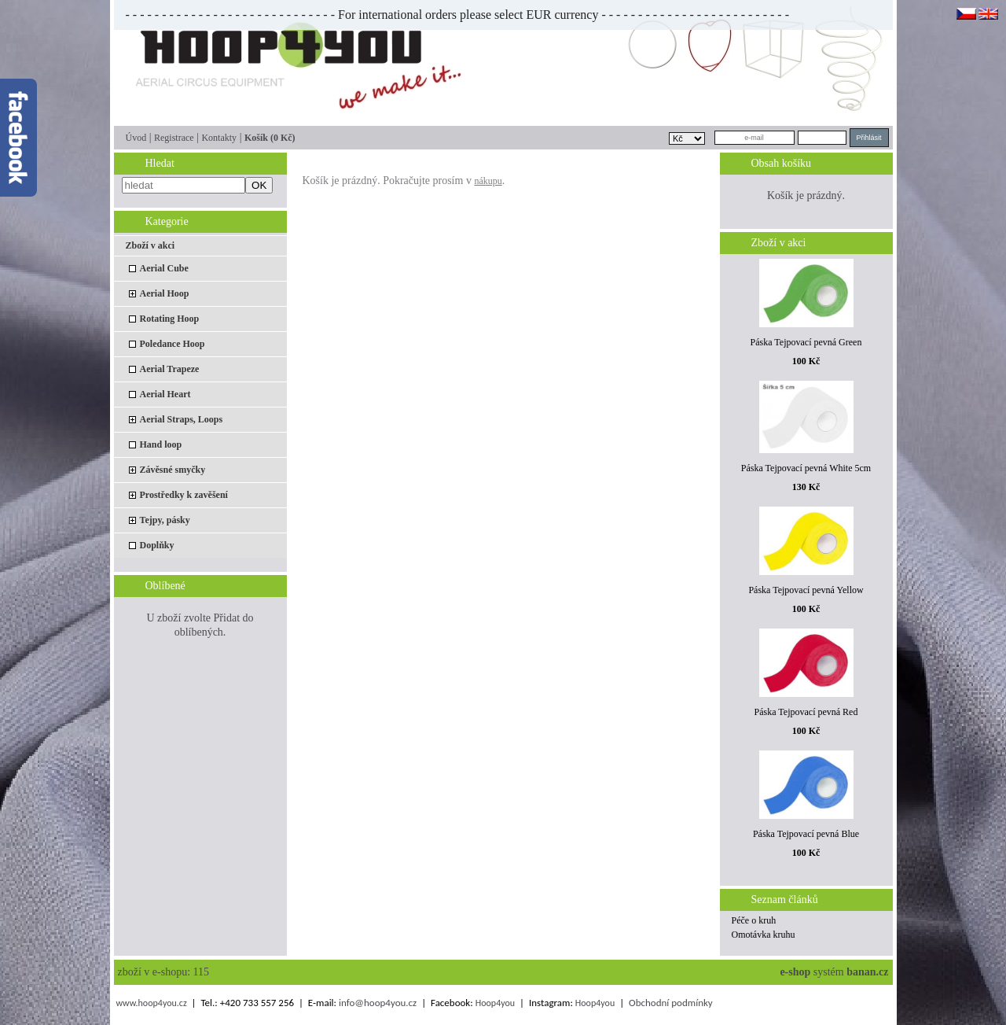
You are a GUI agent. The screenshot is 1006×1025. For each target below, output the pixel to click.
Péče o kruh (754, 920)
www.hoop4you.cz (151, 1002)
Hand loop (161, 444)
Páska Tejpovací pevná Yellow (805, 589)
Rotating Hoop (170, 318)
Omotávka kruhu (763, 934)
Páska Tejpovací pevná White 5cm (806, 468)
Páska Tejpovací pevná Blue (806, 833)
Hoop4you (495, 1002)
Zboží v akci (150, 245)
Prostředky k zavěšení (184, 494)
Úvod (136, 137)
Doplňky (157, 545)
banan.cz (867, 972)
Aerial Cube (164, 268)
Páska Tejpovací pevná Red (806, 711)
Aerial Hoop (164, 293)
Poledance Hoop (172, 343)
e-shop (795, 972)
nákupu (487, 180)
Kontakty (219, 137)
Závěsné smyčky (173, 469)
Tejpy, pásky (165, 519)
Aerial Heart (165, 394)
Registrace (174, 137)
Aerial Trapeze (170, 368)
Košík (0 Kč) (270, 137)
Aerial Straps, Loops (181, 419)
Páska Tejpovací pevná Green (806, 342)
